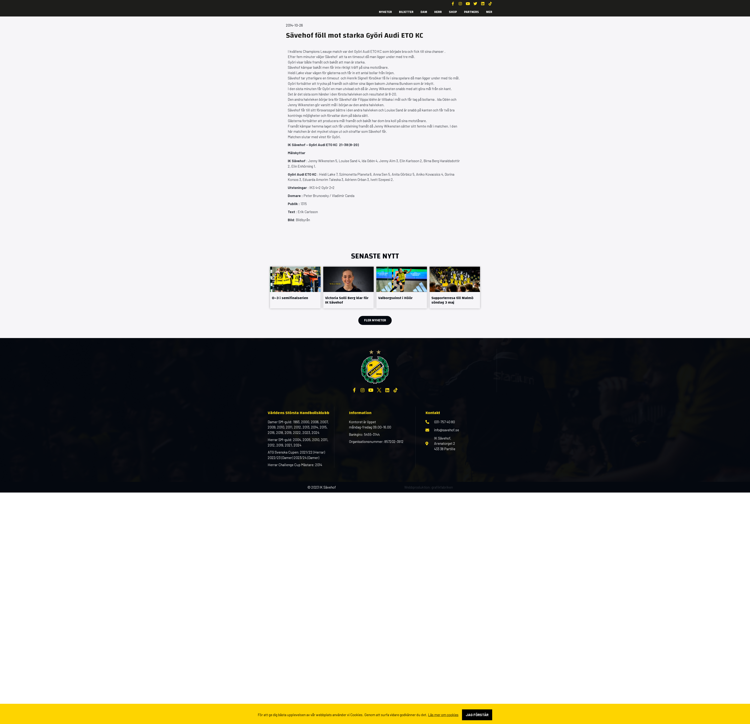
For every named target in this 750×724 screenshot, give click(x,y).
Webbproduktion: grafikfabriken (428, 487)
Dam (424, 12)
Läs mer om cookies (443, 715)
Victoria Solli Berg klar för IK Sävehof (346, 300)
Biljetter (406, 12)
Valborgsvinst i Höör (395, 297)
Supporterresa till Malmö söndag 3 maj (452, 300)
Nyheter (385, 12)
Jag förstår (477, 715)
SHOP (453, 12)
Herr (438, 12)
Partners (471, 12)
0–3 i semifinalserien (290, 297)
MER (489, 12)
